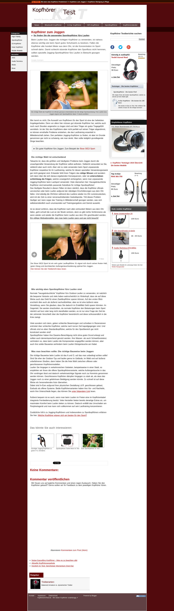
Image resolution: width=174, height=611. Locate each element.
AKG (13, 58)
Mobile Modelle (17, 50)
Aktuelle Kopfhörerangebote (43, 563)
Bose (13, 68)
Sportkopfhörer (111, 25)
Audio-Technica (17, 61)
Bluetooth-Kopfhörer (53, 25)
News (36, 25)
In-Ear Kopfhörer (74, 25)
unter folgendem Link (81, 391)
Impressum (42, 595)
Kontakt (31, 595)
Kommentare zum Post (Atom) (74, 550)
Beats (14, 65)
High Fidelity (16, 36)
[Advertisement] (60, 65)
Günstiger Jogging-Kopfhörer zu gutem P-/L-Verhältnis (42, 443)
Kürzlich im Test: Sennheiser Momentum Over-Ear (53, 566)
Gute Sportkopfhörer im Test (92, 441)
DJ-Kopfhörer (16, 43)
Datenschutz (53, 595)
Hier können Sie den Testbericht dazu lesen (48, 269)
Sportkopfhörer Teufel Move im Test (67, 441)
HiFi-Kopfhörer (93, 25)
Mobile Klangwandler (118, 266)
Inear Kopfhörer (17, 47)
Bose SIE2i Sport (87, 149)
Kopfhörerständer (130, 25)
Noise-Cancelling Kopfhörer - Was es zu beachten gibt (54, 560)
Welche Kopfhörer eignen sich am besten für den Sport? (62, 415)
